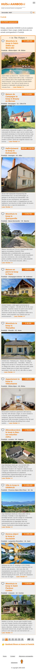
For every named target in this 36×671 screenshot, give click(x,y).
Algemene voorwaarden (26, 656)
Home (4, 656)
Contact (12, 656)
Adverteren (14, 662)
